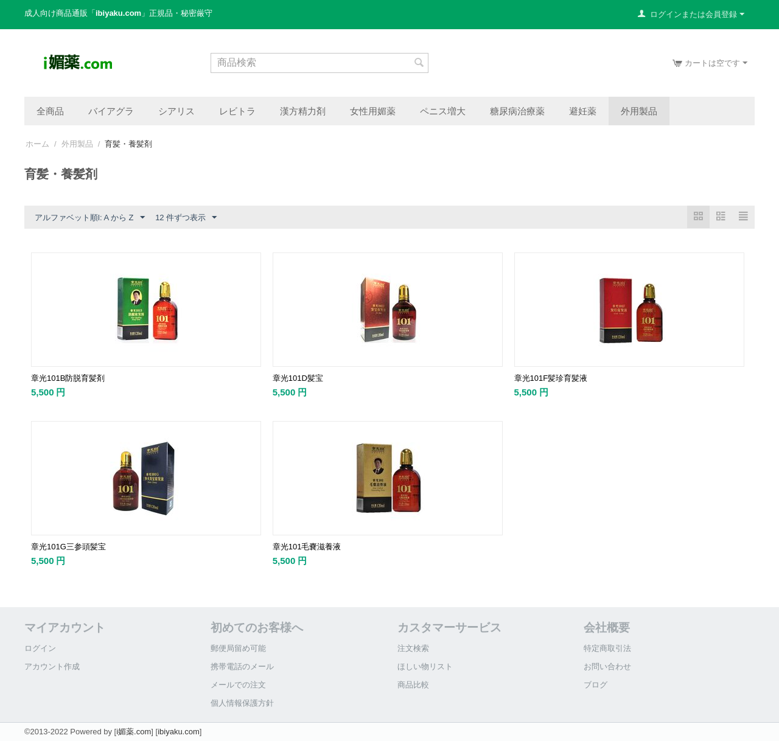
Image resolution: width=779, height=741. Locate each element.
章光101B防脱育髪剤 (68, 378)
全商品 (50, 111)
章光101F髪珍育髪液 (551, 378)
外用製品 (639, 111)
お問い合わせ (607, 666)
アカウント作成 (52, 666)
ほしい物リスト (425, 666)
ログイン (40, 648)
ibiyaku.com (179, 731)
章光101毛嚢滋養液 (307, 546)
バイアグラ (111, 111)
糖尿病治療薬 (517, 111)
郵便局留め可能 (238, 648)
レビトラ (237, 111)
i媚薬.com (133, 731)
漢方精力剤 (303, 111)
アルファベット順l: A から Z (90, 218)
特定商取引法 (607, 648)
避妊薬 (582, 111)
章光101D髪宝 (298, 378)
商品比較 (413, 684)
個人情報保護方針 (242, 703)
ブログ (595, 684)
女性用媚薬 (373, 111)
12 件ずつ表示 (186, 218)
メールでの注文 (238, 684)
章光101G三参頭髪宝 (68, 546)
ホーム (37, 143)
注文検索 (413, 648)
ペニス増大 (443, 111)
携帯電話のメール (242, 666)
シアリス (176, 111)
